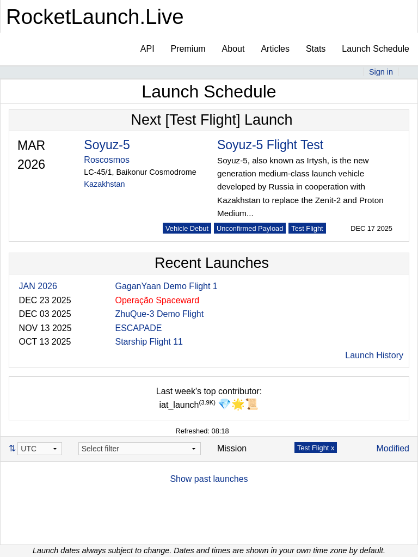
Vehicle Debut (186, 228)
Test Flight (307, 228)
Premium (188, 48)
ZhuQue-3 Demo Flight (159, 314)
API (147, 48)
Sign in (381, 72)
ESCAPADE (138, 328)
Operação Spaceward (157, 300)
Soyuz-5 (107, 145)
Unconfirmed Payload (250, 228)
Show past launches (209, 478)
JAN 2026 (38, 286)
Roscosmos (107, 159)
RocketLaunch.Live (95, 16)
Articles (275, 48)
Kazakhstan (104, 184)
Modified (393, 448)
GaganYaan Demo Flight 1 (166, 286)
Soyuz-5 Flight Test (270, 145)
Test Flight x (315, 448)
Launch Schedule (375, 48)
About (233, 48)
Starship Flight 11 (149, 341)
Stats (315, 48)
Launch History (374, 355)
